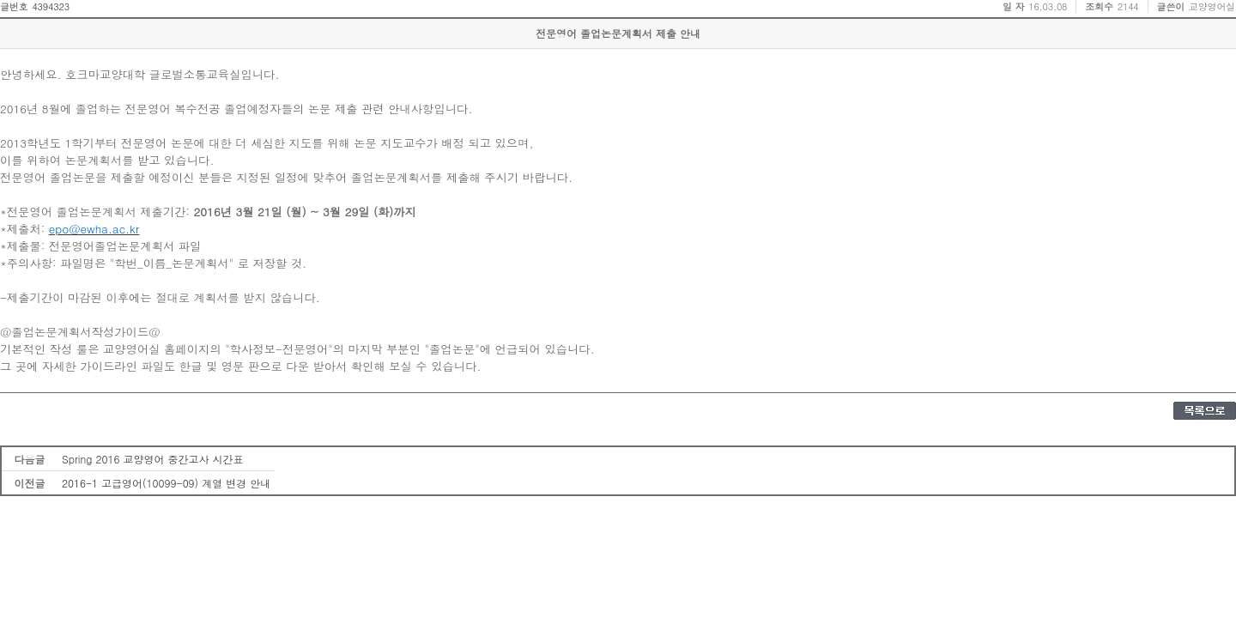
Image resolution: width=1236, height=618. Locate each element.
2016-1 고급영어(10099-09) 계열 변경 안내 (166, 483)
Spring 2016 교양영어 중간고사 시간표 (152, 458)
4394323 (51, 6)
